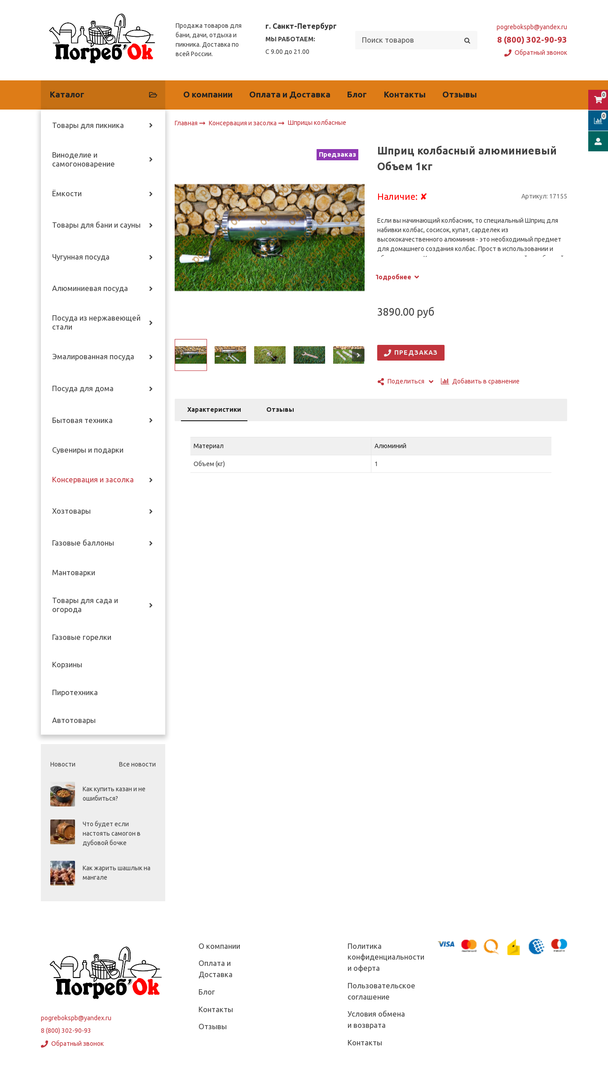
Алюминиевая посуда (90, 288)
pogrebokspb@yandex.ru (532, 27)
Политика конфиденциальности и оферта (386, 957)
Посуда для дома (83, 388)
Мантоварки (73, 572)
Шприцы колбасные (317, 123)
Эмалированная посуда (93, 356)
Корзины (67, 665)
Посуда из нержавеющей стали (96, 322)
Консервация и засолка (93, 480)
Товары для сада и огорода (85, 604)
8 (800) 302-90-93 (532, 39)
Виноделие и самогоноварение (83, 159)
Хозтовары (71, 511)
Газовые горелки (81, 637)
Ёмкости (67, 193)
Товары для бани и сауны (96, 225)
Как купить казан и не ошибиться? (114, 793)
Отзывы (459, 94)
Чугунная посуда (81, 257)
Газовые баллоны (83, 543)
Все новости (137, 764)
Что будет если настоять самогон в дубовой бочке (112, 833)
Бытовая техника (82, 420)
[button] (181, 355)
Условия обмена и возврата (376, 1019)
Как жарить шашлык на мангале (116, 872)
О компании (208, 94)
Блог (357, 94)
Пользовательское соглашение (381, 991)
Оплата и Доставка (289, 94)
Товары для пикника (88, 125)
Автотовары (74, 720)
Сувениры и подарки (87, 450)
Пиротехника (75, 692)
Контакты (405, 94)
